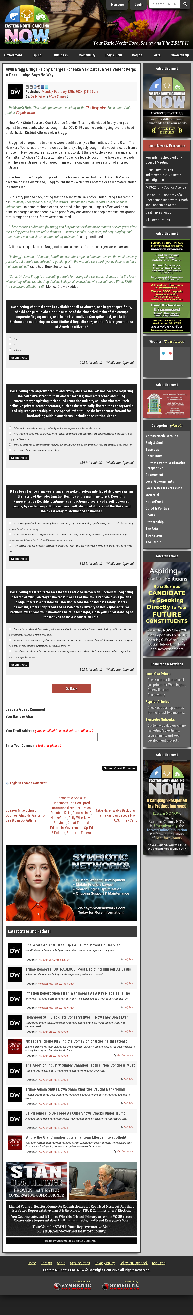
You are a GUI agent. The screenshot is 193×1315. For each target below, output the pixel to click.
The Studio (153, 542)
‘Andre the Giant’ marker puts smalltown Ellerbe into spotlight (75, 1139)
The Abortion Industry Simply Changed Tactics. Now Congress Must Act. (80, 1070)
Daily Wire (38, 96)
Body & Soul (113, 55)
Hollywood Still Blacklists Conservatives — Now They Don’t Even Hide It (77, 1022)
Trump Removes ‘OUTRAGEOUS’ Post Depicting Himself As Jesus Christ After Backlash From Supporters (78, 973)
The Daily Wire (96, 108)
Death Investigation (159, 212)
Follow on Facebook (134, 1265)
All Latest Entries (157, 220)
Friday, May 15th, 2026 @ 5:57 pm (54, 962)
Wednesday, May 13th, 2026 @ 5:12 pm (56, 986)
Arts (157, 55)
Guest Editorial (78, 825)
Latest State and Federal (29, 933)
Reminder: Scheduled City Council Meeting (163, 159)
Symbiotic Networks (160, 719)
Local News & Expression (163, 488)
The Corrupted (79, 805)
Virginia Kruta (25, 113)
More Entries (57, 96)
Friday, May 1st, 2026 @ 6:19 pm (53, 1154)
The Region (153, 535)
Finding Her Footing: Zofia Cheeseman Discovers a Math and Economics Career (166, 200)
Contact (46, 1265)
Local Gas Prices (157, 674)
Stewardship (180, 55)
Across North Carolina (161, 436)
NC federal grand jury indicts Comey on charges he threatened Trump (76, 1046)
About (61, 1265)
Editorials (57, 830)
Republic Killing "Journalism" (71, 815)
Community (87, 55)
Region (137, 55)
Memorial (152, 495)
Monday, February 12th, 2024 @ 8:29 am (70, 91)
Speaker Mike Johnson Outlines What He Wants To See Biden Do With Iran (25, 818)
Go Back (71, 688)
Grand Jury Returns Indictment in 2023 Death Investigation (163, 175)
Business (61, 55)
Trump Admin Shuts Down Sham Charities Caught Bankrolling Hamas (75, 1094)
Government (13, 55)
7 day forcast (174, 341)
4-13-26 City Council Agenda (165, 187)
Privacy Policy (105, 1265)
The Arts (151, 529)
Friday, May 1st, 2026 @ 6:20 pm (53, 1034)
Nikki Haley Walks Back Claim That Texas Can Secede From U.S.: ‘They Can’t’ (116, 818)
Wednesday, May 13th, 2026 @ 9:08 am (56, 1010)
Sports (150, 515)
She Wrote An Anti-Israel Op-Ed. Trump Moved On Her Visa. (73, 947)
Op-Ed (37, 55)
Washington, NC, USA (166, 362)
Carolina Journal (125, 1057)
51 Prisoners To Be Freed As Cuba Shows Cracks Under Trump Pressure (75, 1118)
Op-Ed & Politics (157, 508)
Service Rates (80, 1265)
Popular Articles (157, 701)
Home (32, 1265)
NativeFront (59, 820)
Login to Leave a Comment (28, 785)
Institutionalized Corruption (71, 810)
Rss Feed (158, 1265)
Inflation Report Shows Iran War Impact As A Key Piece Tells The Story (77, 997)
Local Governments (159, 481)
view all (176, 426)
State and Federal (79, 835)
